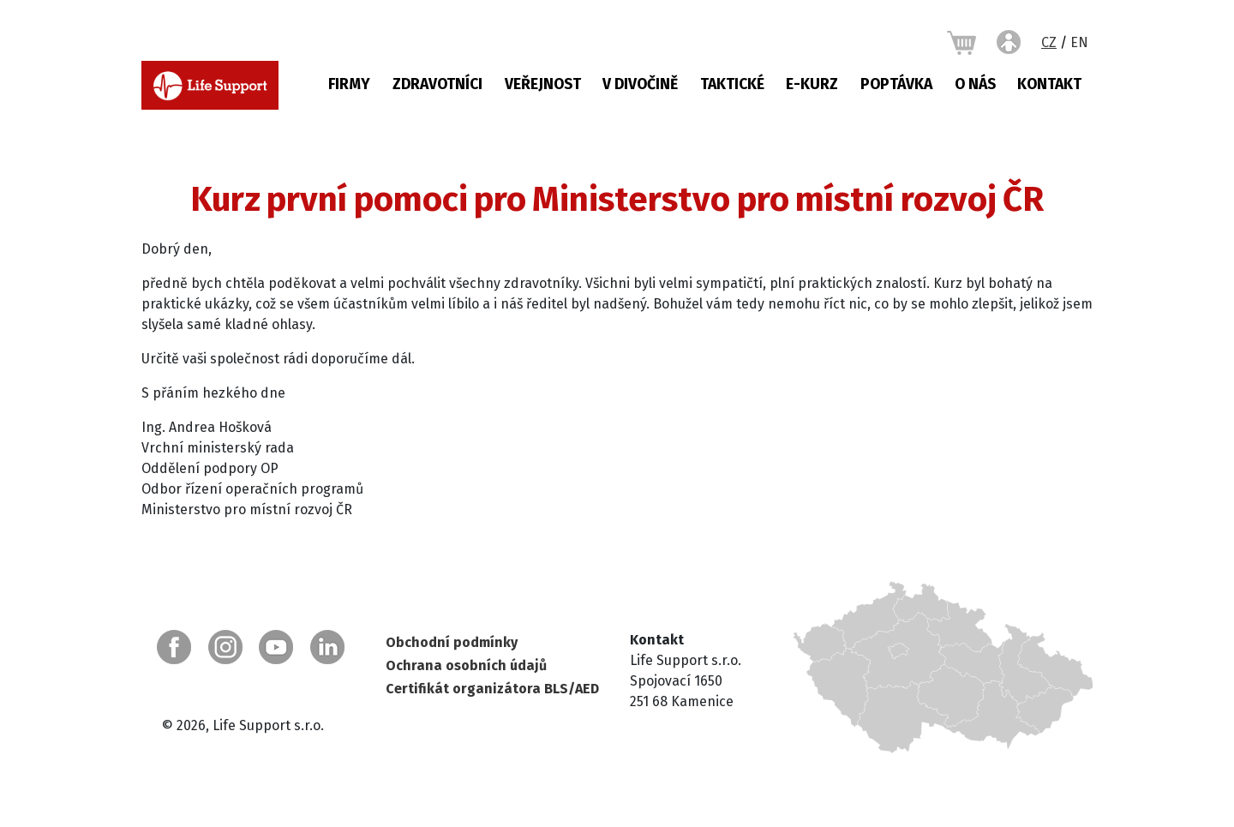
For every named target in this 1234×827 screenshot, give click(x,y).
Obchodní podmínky (452, 642)
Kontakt (1049, 84)
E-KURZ (812, 84)
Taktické (732, 84)
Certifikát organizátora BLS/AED (492, 688)
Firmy (349, 84)
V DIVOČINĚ (640, 84)
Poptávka (896, 84)
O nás (975, 84)
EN (1079, 42)
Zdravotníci (437, 84)
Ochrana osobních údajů (466, 665)
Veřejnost (543, 84)
